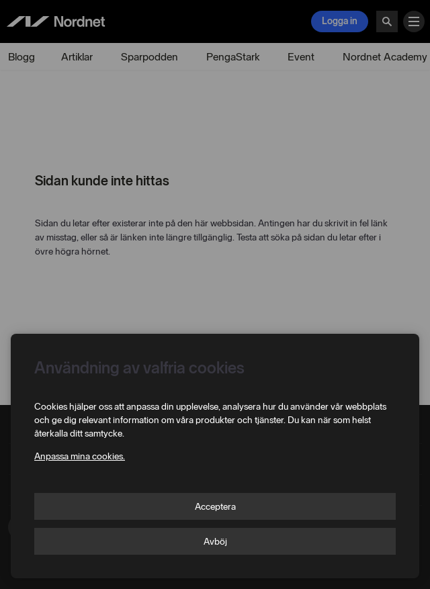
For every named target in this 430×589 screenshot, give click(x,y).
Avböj (215, 541)
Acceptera (215, 506)
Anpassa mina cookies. (79, 456)
